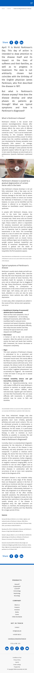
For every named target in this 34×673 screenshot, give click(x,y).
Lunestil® (17, 588)
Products (17, 607)
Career (17, 614)
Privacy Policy (17, 660)
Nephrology (17, 593)
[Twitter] (22, 648)
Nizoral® (17, 584)
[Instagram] (12, 648)
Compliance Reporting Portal (17, 639)
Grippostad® (17, 586)
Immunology (17, 591)
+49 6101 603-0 (17, 634)
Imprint (17, 662)
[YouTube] (27, 648)
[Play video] (17, 168)
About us (17, 605)
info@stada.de (17, 631)
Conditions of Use (17, 657)
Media (17, 612)
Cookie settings (17, 664)
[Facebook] (17, 648)
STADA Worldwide (17, 617)
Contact (17, 627)
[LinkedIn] (7, 648)
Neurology (17, 596)
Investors (17, 610)
